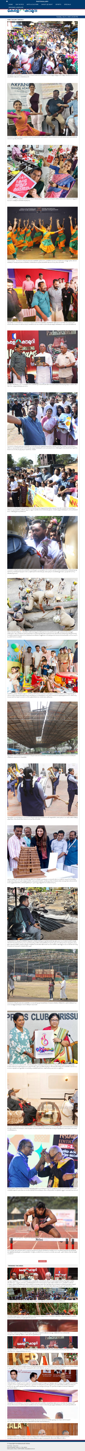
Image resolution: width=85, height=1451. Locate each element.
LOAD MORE (42, 1261)
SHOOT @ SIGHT (47, 4)
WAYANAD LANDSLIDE (16, 7)
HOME (11, 4)
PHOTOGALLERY (27, 1)
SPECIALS (67, 4)
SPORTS (58, 4)
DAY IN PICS (20, 4)
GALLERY (14, 19)
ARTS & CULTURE (32, 4)
